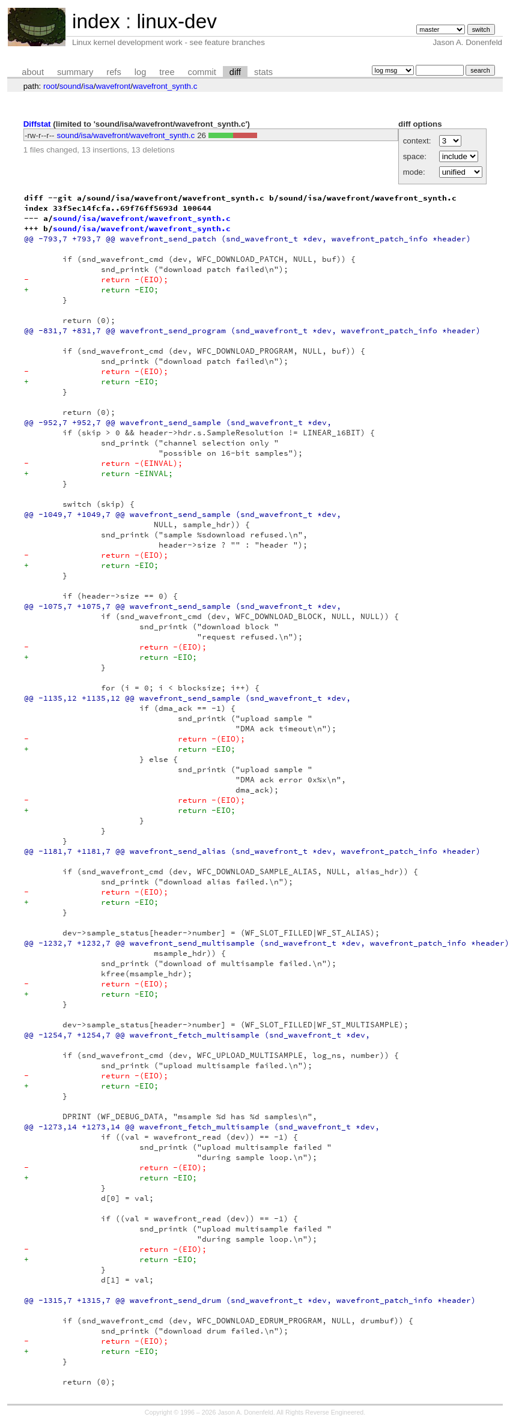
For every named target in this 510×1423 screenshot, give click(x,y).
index (96, 21)
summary (75, 72)
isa (88, 86)
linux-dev (176, 21)
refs (113, 72)
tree (166, 72)
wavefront (113, 86)
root (50, 86)
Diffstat (37, 123)
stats (263, 72)
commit (202, 72)
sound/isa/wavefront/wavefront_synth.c (126, 135)
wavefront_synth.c (165, 86)
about (33, 72)
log (141, 72)
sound (70, 86)
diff (235, 72)
